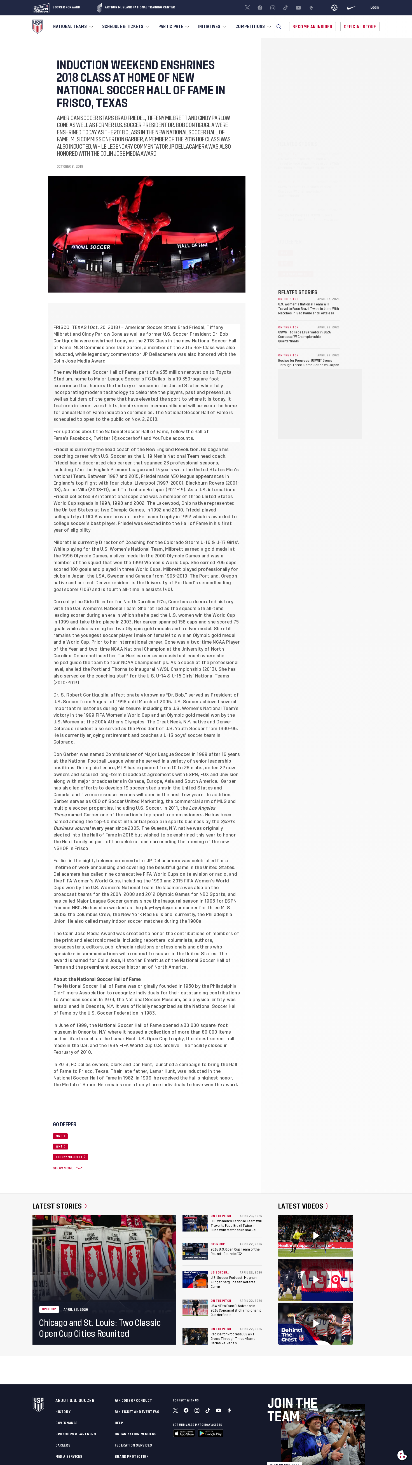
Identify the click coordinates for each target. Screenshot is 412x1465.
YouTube (162, 438)
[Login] (375, 8)
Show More (67, 1168)
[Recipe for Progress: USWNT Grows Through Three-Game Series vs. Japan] (195, 1336)
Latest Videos (303, 1206)
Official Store (360, 27)
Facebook (80, 438)
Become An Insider (312, 27)
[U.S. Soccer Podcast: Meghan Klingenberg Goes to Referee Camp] (195, 1279)
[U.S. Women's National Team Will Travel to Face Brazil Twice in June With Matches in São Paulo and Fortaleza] (195, 1223)
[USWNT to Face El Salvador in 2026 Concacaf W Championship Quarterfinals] (195, 1308)
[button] (279, 26)
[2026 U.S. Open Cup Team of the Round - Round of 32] (195, 1251)
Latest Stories (59, 1206)
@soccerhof (126, 438)
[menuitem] (72, 26)
